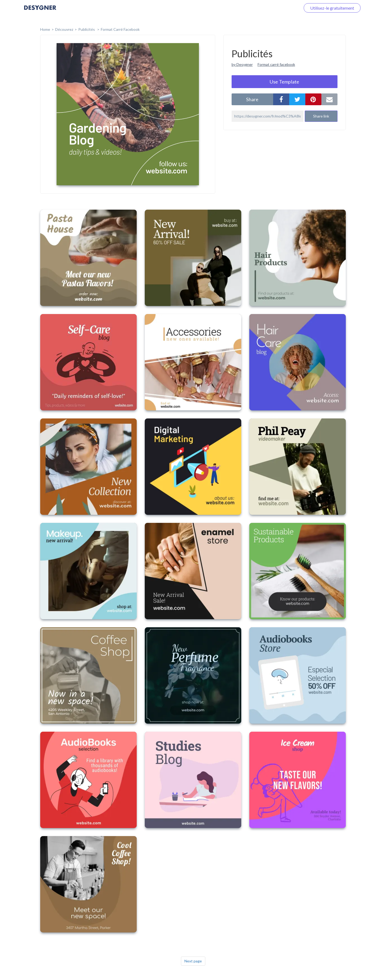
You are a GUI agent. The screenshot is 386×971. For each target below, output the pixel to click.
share (252, 99)
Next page (193, 961)
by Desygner (242, 64)
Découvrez (64, 29)
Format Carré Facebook (120, 29)
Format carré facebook (276, 64)
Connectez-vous (279, 8)
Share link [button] (321, 116)
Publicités (87, 29)
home (45, 29)
